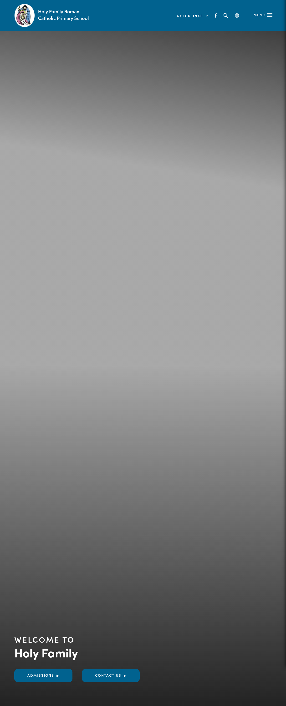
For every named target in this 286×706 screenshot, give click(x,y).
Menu (259, 14)
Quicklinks (192, 15)
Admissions (40, 675)
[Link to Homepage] (52, 15)
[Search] (225, 15)
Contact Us (108, 675)
